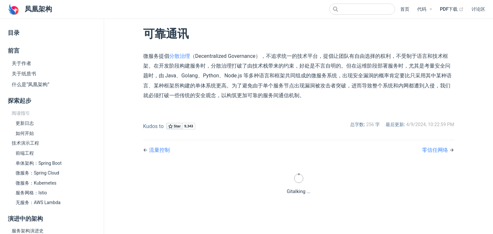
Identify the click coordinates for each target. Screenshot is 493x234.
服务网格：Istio (31, 192)
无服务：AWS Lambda (38, 202)
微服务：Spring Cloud (37, 173)
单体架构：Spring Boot (39, 163)
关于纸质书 (24, 74)
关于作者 (21, 63)
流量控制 (159, 150)
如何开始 (25, 133)
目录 (14, 33)
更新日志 (25, 123)
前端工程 (25, 153)
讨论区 (478, 9)
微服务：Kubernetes (36, 183)
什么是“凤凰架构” (30, 84)
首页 (404, 9)
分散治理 (179, 56)
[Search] (362, 9)
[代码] (424, 9)
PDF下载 (452, 9)
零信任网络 (435, 150)
